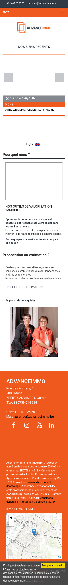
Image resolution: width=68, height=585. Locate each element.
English (33, 144)
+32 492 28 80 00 (15, 3)
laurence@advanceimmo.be (41, 3)
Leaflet (58, 557)
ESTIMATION (34, 287)
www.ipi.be (34, 482)
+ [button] (11, 518)
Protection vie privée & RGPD (37, 501)
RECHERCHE (15, 287)
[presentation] (8, 77)
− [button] (11, 523)
